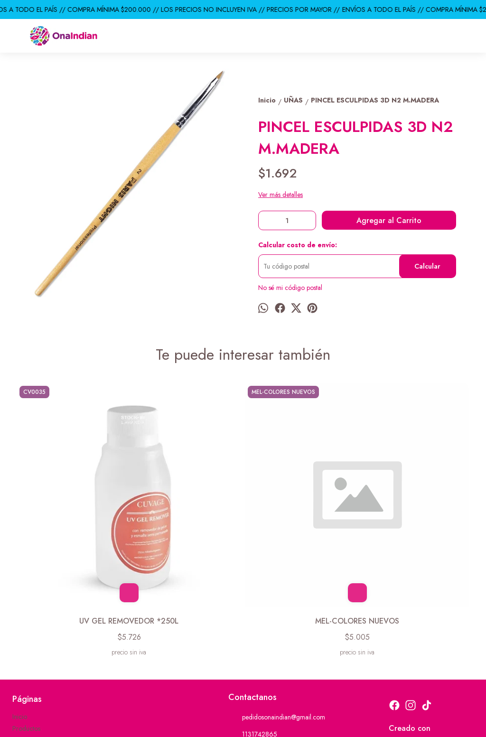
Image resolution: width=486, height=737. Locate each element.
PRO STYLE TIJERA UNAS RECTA (414, 512)
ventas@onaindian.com (266, 648)
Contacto (24, 637)
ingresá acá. (263, 723)
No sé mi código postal (290, 287)
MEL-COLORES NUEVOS (186, 507)
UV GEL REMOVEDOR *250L (71, 512)
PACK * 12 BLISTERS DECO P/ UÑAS (300, 512)
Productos (26, 625)
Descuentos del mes (39, 649)
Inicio (19, 613)
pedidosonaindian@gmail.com (276, 614)
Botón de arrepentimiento (308, 723)
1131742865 (252, 631)
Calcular (427, 266)
